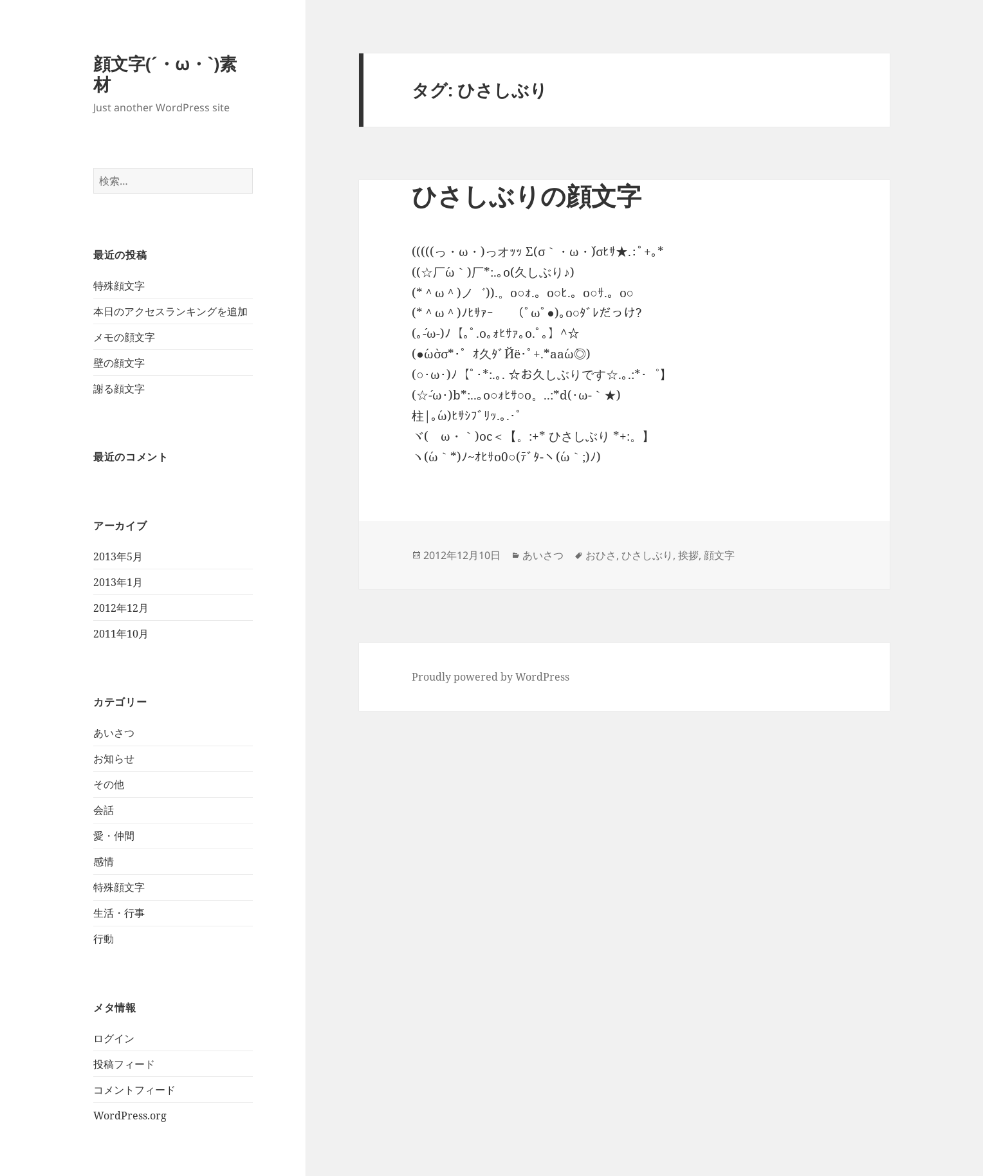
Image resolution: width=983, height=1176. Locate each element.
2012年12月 (121, 608)
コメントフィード (134, 1090)
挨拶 (688, 555)
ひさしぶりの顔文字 (526, 195)
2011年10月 (121, 634)
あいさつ (113, 733)
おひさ (600, 555)
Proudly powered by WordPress (490, 677)
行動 (103, 939)
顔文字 (719, 555)
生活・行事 (119, 913)
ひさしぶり (647, 555)
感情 (103, 861)
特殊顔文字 (119, 286)
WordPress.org (130, 1115)
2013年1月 (118, 582)
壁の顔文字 (119, 363)
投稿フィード (124, 1064)
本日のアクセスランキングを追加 (170, 311)
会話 (103, 810)
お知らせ (113, 758)
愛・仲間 (113, 836)
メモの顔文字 (124, 337)
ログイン (113, 1038)
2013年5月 (118, 556)
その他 (108, 784)
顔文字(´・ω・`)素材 (165, 73)
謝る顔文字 (119, 388)
